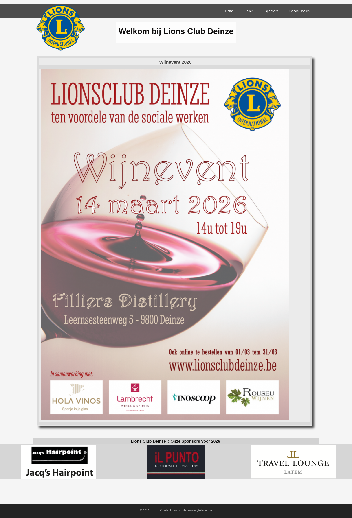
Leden (249, 11)
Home (229, 11)
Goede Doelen (299, 11)
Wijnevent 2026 (175, 62)
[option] (58, 462)
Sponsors (271, 11)
